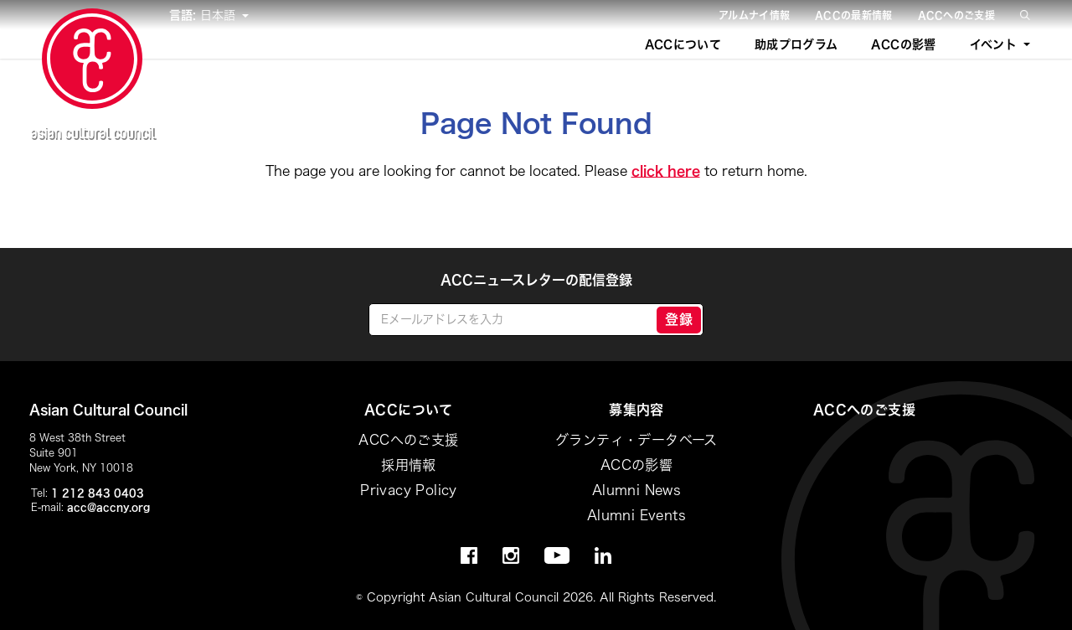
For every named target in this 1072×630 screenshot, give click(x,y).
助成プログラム (796, 44)
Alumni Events (636, 515)
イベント (993, 44)
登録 (679, 319)
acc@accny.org (108, 507)
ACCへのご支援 (956, 15)
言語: (184, 15)
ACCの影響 (903, 44)
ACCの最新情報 (853, 15)
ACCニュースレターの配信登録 (536, 280)
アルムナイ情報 (754, 15)
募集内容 (636, 409)
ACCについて (683, 44)
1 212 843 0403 (97, 493)
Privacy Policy (408, 490)
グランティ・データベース (636, 440)
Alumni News (636, 490)
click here (665, 171)
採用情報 (408, 465)
